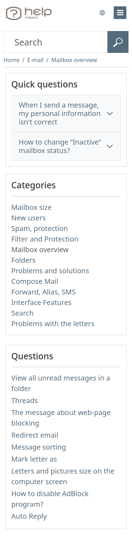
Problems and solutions (50, 270)
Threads (24, 400)
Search (22, 313)
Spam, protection (39, 228)
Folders (23, 260)
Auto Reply (29, 516)
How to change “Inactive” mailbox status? (60, 146)
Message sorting (38, 447)
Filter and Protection (44, 239)
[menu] (120, 12)
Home (12, 60)
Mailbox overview (74, 60)
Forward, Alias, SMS (43, 292)
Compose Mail (34, 281)
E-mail (35, 60)
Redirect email (34, 435)
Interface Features (41, 302)
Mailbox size (31, 207)
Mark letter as (34, 459)
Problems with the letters (52, 323)
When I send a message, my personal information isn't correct (60, 113)
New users (28, 218)
